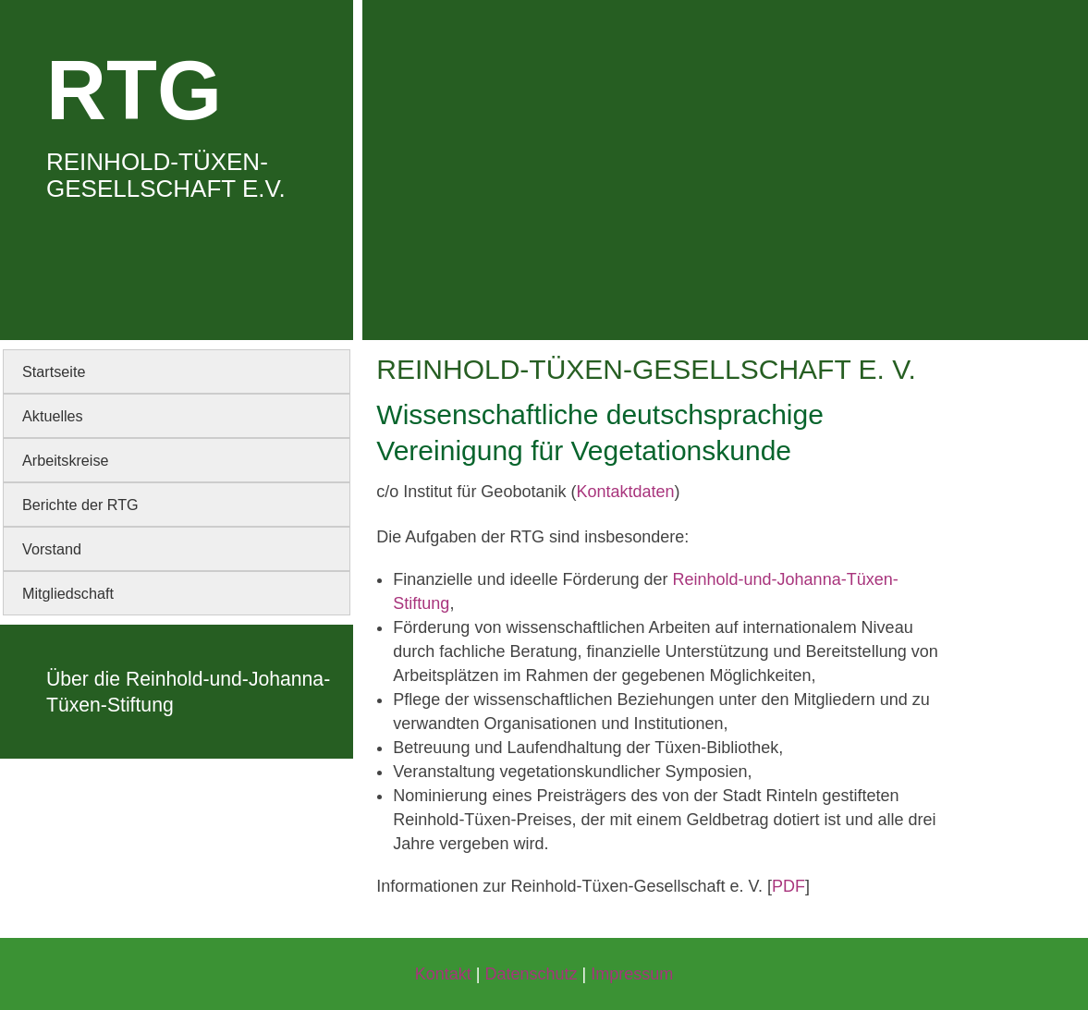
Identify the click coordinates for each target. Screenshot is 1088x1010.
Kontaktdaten (625, 491)
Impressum (632, 974)
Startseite (53, 371)
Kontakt (443, 974)
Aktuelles (52, 416)
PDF (788, 886)
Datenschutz (530, 974)
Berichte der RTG (80, 504)
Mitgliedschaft (68, 593)
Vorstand (51, 549)
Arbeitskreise (65, 460)
